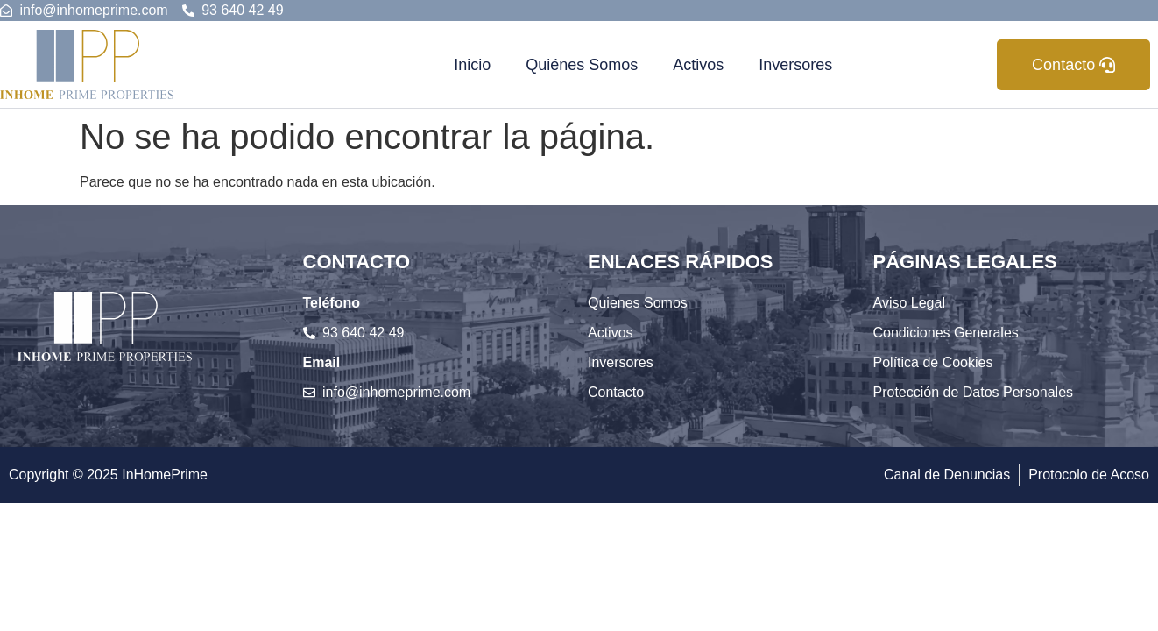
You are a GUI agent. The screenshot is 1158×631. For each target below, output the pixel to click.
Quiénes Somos (582, 65)
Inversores (795, 65)
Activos (698, 65)
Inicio (472, 65)
